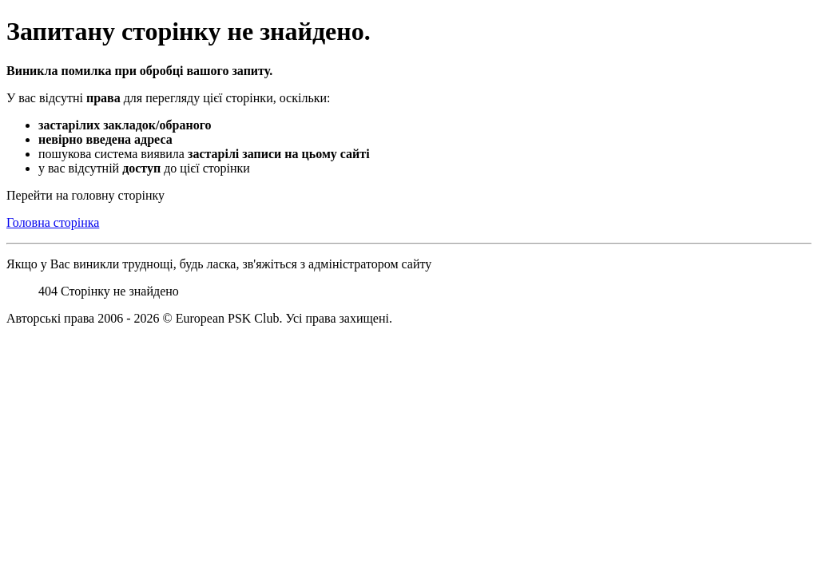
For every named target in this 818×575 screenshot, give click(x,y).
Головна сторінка (52, 222)
